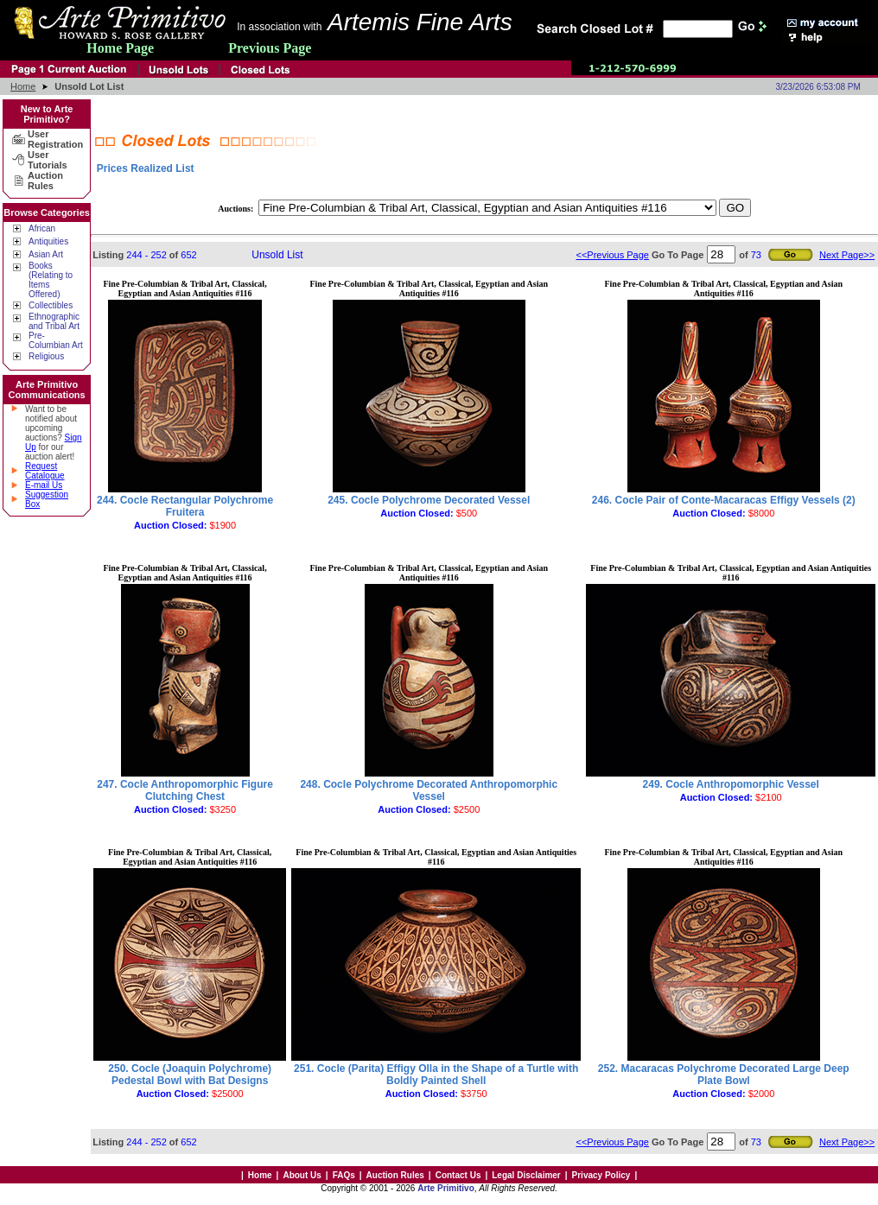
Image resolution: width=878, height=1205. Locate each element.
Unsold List (276, 255)
